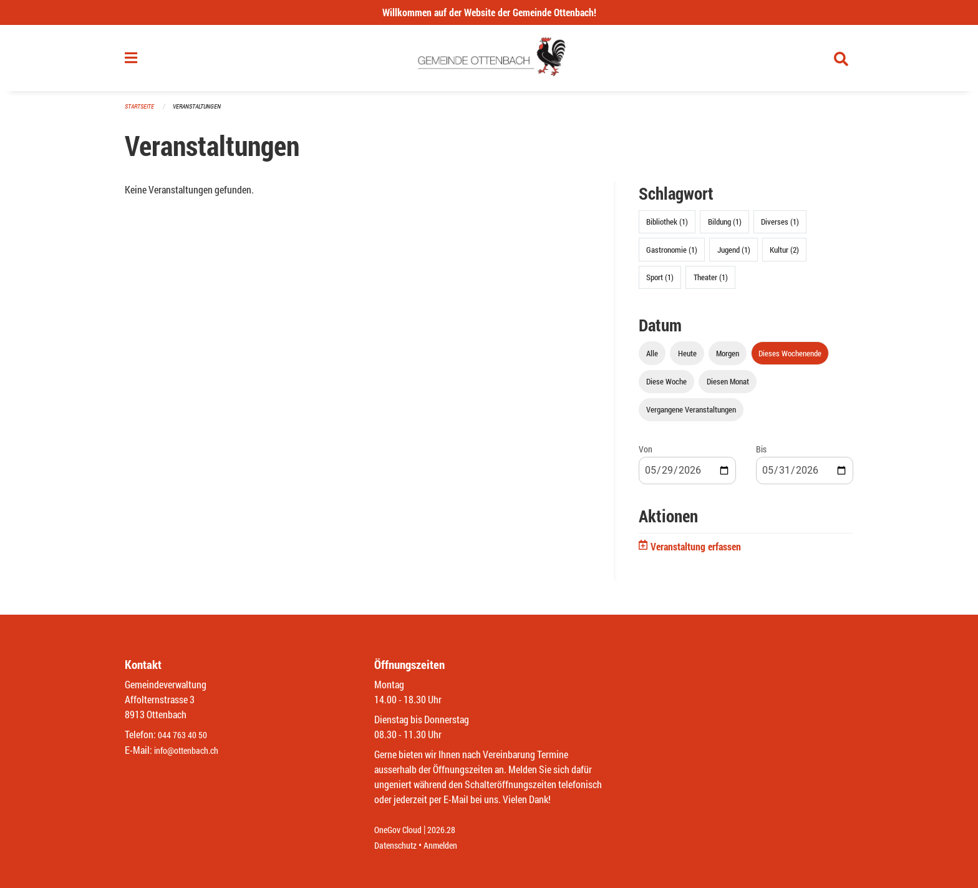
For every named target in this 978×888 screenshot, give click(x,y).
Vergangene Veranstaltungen (691, 415)
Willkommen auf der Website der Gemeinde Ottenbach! (489, 12)
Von (645, 455)
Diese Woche (666, 386)
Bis (761, 455)
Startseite (141, 112)
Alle (652, 358)
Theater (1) (711, 282)
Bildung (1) (725, 227)
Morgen (727, 358)
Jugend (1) (733, 255)
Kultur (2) (784, 255)
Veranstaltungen (202, 112)
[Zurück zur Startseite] (489, 61)
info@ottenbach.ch (191, 750)
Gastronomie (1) (671, 255)
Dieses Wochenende (789, 358)
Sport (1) (660, 282)
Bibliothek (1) (667, 227)
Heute (687, 358)
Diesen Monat (728, 386)
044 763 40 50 (185, 735)
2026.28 (450, 830)
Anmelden (449, 845)
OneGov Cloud (401, 830)
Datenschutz (398, 845)
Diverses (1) (780, 227)
